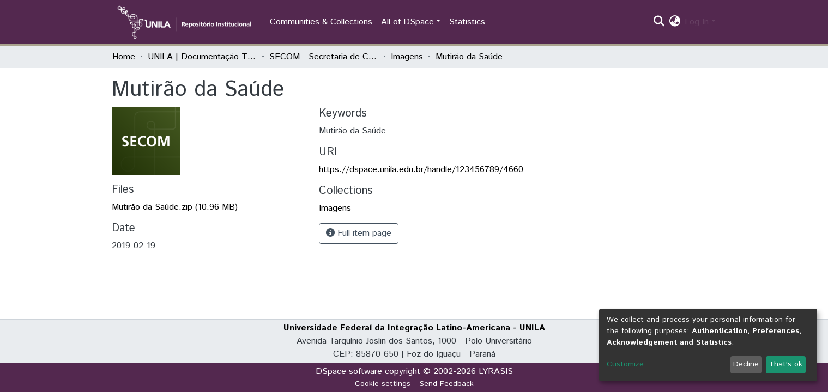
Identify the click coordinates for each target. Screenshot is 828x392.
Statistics (467, 22)
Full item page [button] (358, 233)
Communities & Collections (321, 22)
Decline (746, 364)
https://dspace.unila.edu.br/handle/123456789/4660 (421, 169)
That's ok (785, 364)
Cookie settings (382, 383)
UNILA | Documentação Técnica (202, 57)
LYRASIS (496, 371)
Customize (625, 364)
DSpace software (349, 371)
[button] (674, 22)
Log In (697, 22)
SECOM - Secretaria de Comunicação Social (323, 57)
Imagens (407, 57)
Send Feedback (447, 383)
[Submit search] (659, 22)
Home (123, 57)
